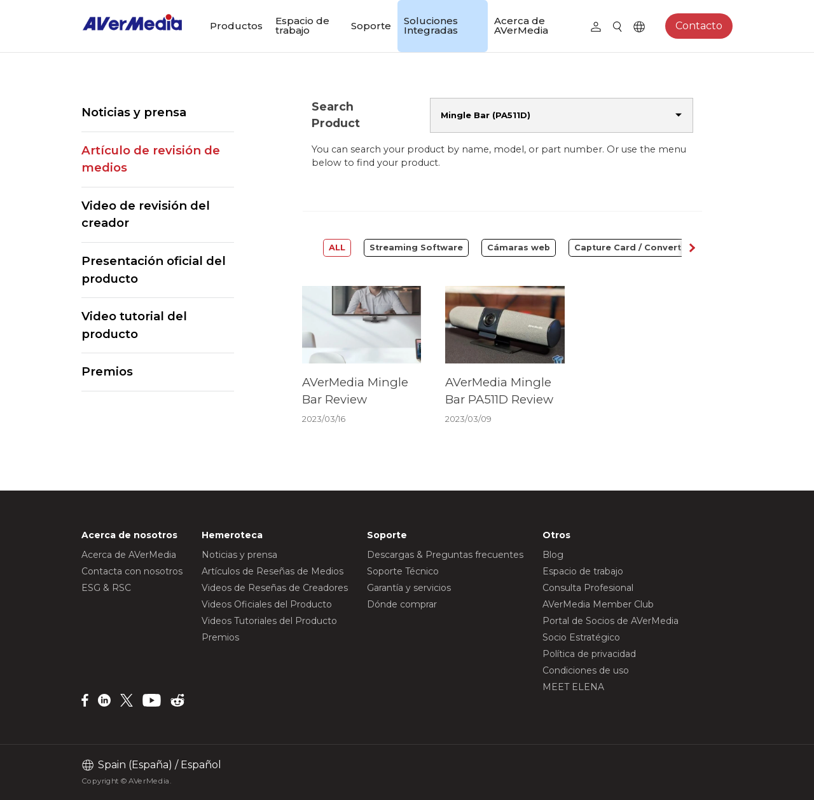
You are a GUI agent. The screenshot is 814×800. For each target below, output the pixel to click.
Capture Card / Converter (632, 247)
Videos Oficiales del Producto (267, 604)
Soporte (371, 26)
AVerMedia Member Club (598, 604)
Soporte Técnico (403, 571)
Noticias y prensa (133, 112)
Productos (236, 26)
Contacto (698, 26)
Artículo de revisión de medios (150, 159)
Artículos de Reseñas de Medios (272, 571)
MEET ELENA (573, 687)
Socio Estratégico (581, 637)
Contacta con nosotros (132, 571)
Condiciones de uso (585, 670)
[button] (692, 248)
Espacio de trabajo (302, 25)
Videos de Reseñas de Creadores (275, 587)
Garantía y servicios (409, 587)
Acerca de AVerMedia (521, 25)
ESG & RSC (106, 587)
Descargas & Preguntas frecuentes (445, 554)
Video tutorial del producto (134, 325)
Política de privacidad (589, 654)
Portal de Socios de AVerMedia (610, 621)
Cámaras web (518, 247)
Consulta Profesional (587, 587)
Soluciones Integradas (431, 25)
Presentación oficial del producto (153, 270)
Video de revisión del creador (145, 214)
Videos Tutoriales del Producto (269, 621)
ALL (337, 247)
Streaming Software (416, 247)
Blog (552, 554)
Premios (107, 371)
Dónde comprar (402, 604)
